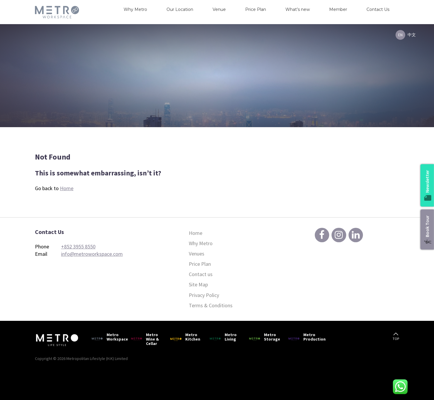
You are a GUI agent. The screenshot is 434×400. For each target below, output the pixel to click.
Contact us (201, 274)
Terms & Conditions (211, 305)
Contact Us (377, 9)
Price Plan (255, 9)
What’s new (297, 9)
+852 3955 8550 (78, 246)
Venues (196, 253)
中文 (412, 34)
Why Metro (135, 9)
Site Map (198, 284)
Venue (219, 9)
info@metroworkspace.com (92, 253)
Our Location (179, 9)
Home (66, 188)
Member (338, 9)
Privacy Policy (204, 295)
